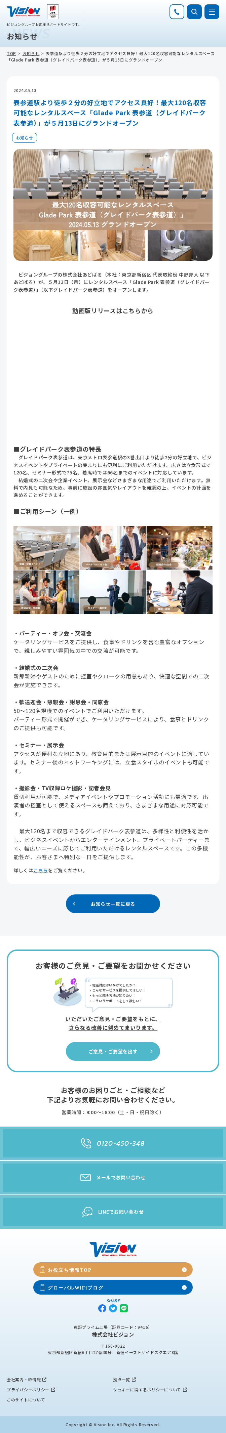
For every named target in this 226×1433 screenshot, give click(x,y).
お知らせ (31, 53)
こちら (40, 870)
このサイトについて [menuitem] (26, 1399)
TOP (11, 53)
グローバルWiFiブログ (76, 1287)
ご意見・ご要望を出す (121, 1051)
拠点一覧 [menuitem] (121, 1379)
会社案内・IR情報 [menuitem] (24, 1379)
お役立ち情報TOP (70, 1269)
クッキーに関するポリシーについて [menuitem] (147, 1389)
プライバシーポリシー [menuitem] (28, 1389)
